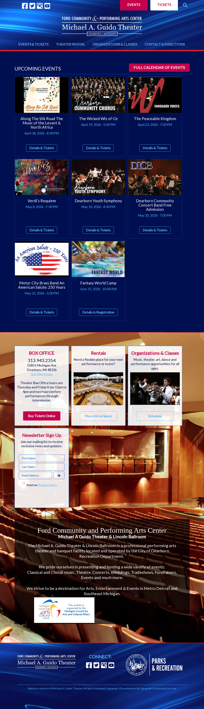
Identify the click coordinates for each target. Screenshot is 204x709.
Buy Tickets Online (41, 416)
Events (133, 5)
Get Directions (42, 374)
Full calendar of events (159, 67)
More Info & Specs (98, 416)
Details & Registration (98, 312)
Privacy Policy (47, 485)
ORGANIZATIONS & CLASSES (114, 44)
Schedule (155, 416)
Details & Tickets (41, 148)
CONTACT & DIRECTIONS (165, 44)
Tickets (164, 5)
